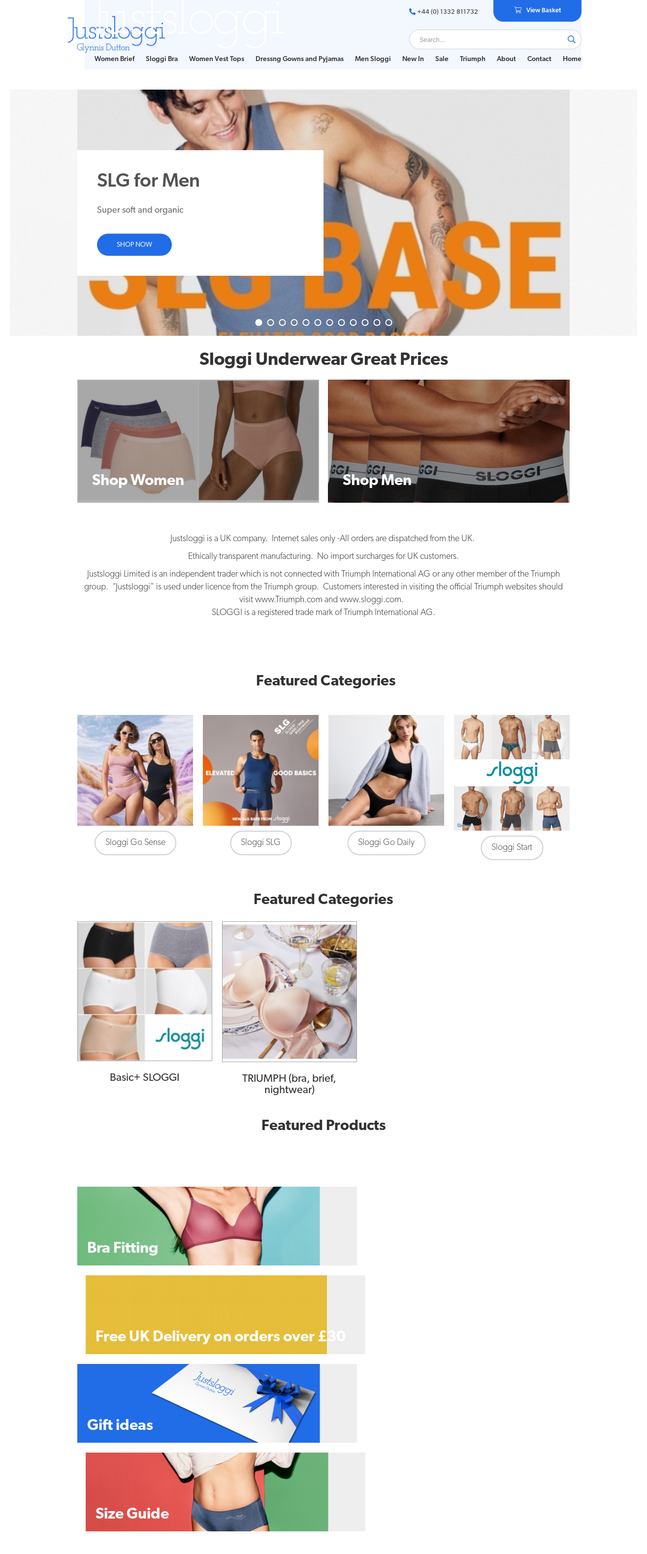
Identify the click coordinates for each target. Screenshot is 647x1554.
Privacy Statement (214, 1455)
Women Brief (107, 49)
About (499, 49)
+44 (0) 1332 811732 (435, 12)
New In (406, 49)
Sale (434, 49)
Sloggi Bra (154, 49)
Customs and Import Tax (223, 1466)
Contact (532, 49)
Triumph (465, 49)
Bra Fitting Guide (102, 1433)
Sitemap (199, 1444)
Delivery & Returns (215, 1433)
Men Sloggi (366, 49)
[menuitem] (107, 49)
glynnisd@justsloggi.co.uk (528, 1450)
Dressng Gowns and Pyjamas (292, 49)
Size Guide (93, 1422)
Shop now (134, 254)
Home (96, 59)
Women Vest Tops (209, 49)
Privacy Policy (207, 1422)
